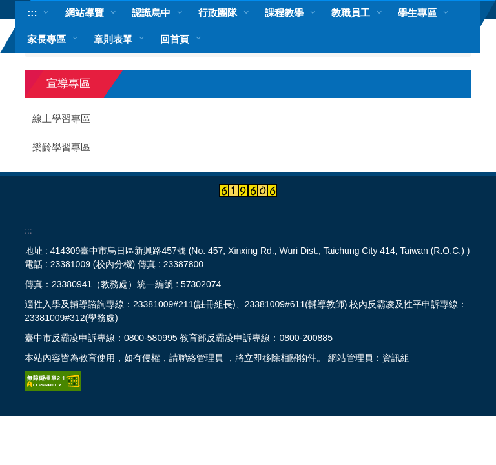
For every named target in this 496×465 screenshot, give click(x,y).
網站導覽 (84, 12)
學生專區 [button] (417, 12)
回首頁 (174, 39)
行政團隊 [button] (217, 12)
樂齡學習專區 (61, 147)
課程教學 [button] (284, 12)
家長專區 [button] (46, 39)
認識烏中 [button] (151, 12)
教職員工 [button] (350, 12)
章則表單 (113, 39)
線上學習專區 (61, 119)
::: (32, 12)
